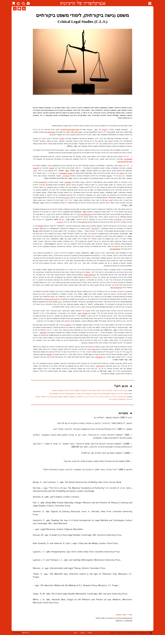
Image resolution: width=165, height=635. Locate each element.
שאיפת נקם (71, 393)
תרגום (84, 222)
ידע (59, 301)
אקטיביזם (123, 390)
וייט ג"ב (87, 396)
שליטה (62, 393)
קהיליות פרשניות (50, 299)
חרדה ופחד (97, 393)
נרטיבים (117, 219)
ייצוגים (109, 176)
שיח (74, 152)
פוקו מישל (53, 396)
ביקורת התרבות (112, 390)
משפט (77, 390)
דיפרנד (60, 222)
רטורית (62, 138)
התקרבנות (106, 393)
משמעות (68, 182)
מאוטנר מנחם (63, 396)
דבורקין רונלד (105, 396)
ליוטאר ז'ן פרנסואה (76, 396)
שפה (66, 390)
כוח (128, 352)
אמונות (49, 354)
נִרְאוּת (122, 173)
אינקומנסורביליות (85, 214)
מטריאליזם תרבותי (125, 161)
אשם (126, 393)
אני (95, 129)
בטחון (114, 393)
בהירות (120, 393)
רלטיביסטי (100, 366)
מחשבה (84, 390)
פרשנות (36, 168)
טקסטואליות (115, 249)
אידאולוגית (43, 182)
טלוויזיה (66, 176)
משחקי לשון (83, 313)
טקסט (41, 226)
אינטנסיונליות (116, 287)
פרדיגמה (95, 349)
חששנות (88, 393)
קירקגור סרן (113, 399)
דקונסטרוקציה (89, 274)
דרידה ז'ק (95, 396)
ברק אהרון (122, 396)
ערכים (65, 197)
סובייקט (78, 132)
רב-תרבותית (100, 357)
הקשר (51, 168)
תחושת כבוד (53, 393)
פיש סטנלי (45, 396)
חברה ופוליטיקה (94, 390)
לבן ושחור (80, 393)
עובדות (94, 228)
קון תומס (122, 399)
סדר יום (109, 200)
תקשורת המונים (57, 390)
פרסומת (43, 332)
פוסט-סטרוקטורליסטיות (70, 129)
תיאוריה (67, 325)
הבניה (104, 129)
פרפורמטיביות (49, 132)
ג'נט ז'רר (114, 396)
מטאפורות (128, 159)
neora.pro (25, 633)
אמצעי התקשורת (66, 173)
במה (103, 390)
